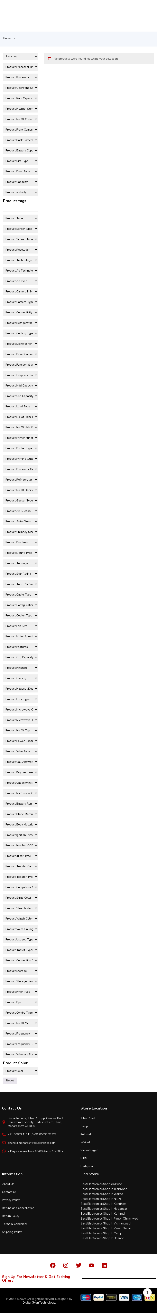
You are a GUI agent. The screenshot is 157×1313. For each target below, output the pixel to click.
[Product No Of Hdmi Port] (20, 417)
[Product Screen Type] (20, 239)
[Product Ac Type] (20, 281)
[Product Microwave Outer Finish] (20, 793)
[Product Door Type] (20, 171)
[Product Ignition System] (20, 835)
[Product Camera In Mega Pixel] (20, 291)
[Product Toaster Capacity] (20, 866)
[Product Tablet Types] (20, 950)
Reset (10, 1080)
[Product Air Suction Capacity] (20, 511)
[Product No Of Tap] (20, 730)
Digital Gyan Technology (38, 1302)
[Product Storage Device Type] (20, 981)
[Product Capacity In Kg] (20, 783)
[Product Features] (20, 647)
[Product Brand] (20, 56)
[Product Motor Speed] (20, 636)
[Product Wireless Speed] (20, 1054)
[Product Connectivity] (20, 312)
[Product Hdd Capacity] (20, 385)
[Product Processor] (20, 77)
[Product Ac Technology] (20, 270)
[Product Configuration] (20, 605)
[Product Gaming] (20, 678)
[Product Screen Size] (20, 229)
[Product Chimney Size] (20, 532)
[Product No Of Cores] (20, 119)
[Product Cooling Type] (20, 333)
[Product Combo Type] (20, 1012)
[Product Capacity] (20, 182)
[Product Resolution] (20, 250)
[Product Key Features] (20, 772)
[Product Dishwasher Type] (20, 344)
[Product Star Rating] (20, 573)
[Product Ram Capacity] (20, 98)
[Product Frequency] (20, 1033)
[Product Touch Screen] (20, 584)
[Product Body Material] (20, 824)
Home (7, 38)
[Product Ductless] (20, 542)
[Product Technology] (20, 260)
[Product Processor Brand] (20, 67)
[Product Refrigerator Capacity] (20, 479)
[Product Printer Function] (20, 438)
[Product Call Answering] (20, 762)
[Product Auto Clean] (20, 521)
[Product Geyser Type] (20, 500)
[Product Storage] (20, 971)
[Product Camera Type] (20, 302)
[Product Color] (20, 1071)
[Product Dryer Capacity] (20, 354)
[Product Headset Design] (20, 688)
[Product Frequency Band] (20, 1044)
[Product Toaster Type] (20, 877)
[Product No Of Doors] (20, 490)
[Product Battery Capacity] (20, 150)
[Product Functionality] (20, 364)
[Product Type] (20, 218)
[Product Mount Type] (20, 553)
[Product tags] (20, 208)
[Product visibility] (20, 192)
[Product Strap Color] (20, 897)
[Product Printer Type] (20, 448)
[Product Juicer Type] (20, 856)
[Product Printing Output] (20, 459)
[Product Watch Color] (20, 918)
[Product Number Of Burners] (20, 845)
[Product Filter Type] (20, 992)
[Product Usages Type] (20, 939)
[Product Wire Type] (20, 751)
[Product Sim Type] (20, 161)
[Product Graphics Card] (20, 375)
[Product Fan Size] (20, 626)
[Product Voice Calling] (20, 929)
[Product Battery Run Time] (20, 803)
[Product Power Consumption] (20, 741)
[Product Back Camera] (20, 140)
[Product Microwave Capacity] (20, 709)
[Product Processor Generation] (20, 469)
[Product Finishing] (20, 668)
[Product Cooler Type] (20, 615)
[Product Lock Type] (20, 699)
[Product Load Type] (20, 406)
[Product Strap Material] (20, 908)
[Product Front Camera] (20, 129)
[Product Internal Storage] (20, 109)
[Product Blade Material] (20, 814)
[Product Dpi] (20, 1002)
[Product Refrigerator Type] (20, 323)
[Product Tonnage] (20, 563)
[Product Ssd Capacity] (20, 396)
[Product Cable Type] (20, 594)
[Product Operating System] (20, 88)
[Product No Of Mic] (20, 1023)
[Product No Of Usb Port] (20, 427)
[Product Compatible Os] (20, 887)
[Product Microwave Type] (20, 720)
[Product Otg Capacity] (20, 657)
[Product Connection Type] (20, 960)
